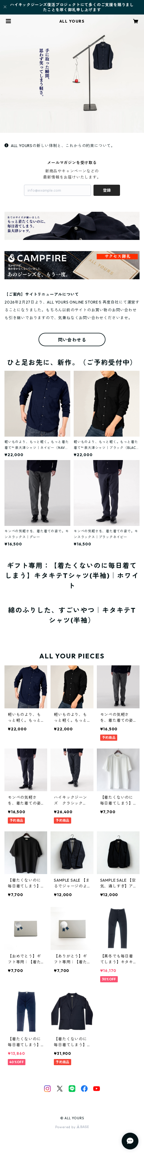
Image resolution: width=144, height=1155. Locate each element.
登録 (107, 190)
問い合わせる (72, 340)
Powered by (72, 1127)
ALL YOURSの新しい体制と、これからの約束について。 (59, 145)
